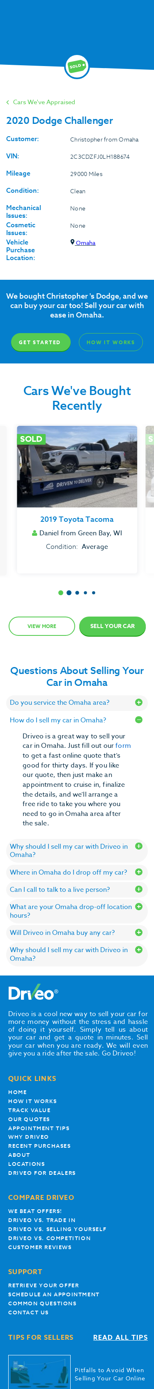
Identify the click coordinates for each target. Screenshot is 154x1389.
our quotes (29, 1119)
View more (42, 626)
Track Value (29, 1110)
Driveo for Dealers (42, 1173)
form (123, 746)
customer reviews (40, 1247)
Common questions (42, 1303)
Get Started (40, 342)
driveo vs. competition (49, 1238)
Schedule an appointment (54, 1294)
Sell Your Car (112, 626)
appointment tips (39, 1128)
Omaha (82, 243)
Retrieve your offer (43, 1285)
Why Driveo (28, 1137)
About (19, 1155)
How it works (32, 1101)
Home (17, 1092)
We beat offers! (35, 1211)
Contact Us (28, 1312)
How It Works (111, 342)
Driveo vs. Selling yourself (57, 1229)
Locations (26, 1164)
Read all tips (120, 1338)
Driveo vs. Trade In (42, 1220)
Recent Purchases (39, 1146)
